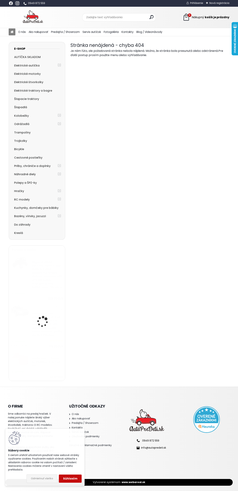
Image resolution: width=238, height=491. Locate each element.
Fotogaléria (111, 32)
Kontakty (128, 32)
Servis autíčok (92, 32)
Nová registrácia (219, 3)
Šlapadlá (20, 107)
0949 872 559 (36, 3)
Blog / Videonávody (149, 32)
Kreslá (18, 233)
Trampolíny (22, 132)
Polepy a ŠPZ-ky (25, 183)
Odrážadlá (21, 124)
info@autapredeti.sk (153, 447)
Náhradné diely (25, 174)
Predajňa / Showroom (65, 32)
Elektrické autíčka (27, 65)
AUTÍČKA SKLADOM (27, 57)
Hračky (19, 191)
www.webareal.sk (133, 482)
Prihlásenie (196, 3)
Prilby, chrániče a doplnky (32, 166)
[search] (151, 17)
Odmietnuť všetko (42, 478)
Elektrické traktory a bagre (33, 91)
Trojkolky (20, 141)
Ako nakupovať (38, 32)
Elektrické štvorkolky (28, 82)
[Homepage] (12, 32)
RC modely (22, 199)
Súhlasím (70, 479)
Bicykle (19, 149)
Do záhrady (22, 225)
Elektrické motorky (27, 74)
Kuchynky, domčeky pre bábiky (36, 208)
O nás (22, 32)
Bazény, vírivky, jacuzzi (30, 216)
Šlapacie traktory (26, 99)
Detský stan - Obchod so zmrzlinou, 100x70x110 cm (47, 362)
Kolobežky (21, 116)
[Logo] (33, 17)
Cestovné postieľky (28, 158)
